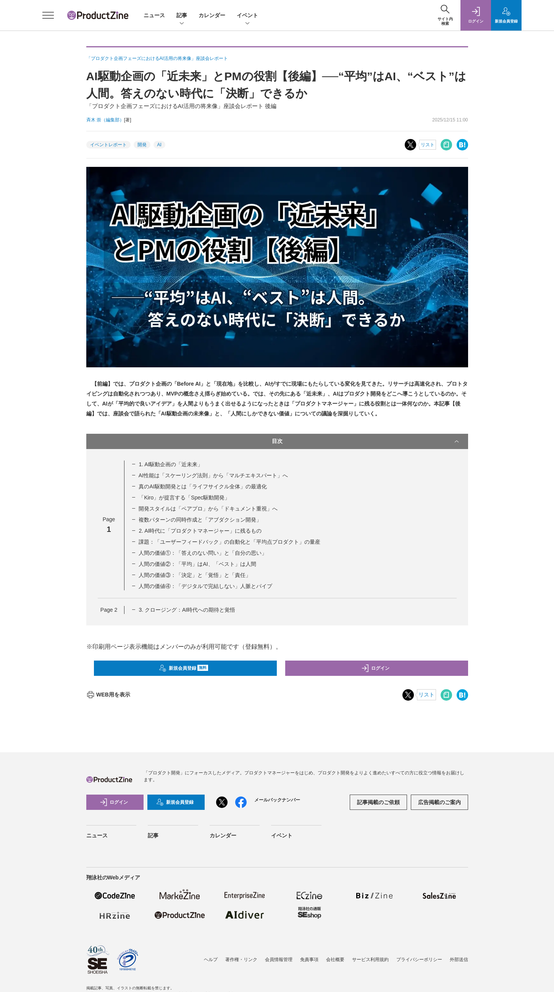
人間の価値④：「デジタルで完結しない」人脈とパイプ (205, 586)
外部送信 (459, 959)
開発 (142, 144)
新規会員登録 (183, 668)
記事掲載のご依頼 (378, 802)
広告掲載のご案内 (439, 802)
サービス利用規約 (370, 959)
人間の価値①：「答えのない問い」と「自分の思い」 (203, 553)
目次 (366, 441)
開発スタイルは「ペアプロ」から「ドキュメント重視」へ (208, 509)
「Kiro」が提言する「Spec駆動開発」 (184, 497)
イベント (247, 15)
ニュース (154, 15)
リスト (427, 144)
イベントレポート (108, 144)
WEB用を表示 (108, 694)
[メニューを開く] (48, 15)
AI (159, 144)
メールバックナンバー (277, 800)
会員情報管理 (278, 959)
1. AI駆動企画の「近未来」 (171, 464)
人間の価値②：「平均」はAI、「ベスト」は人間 (197, 564)
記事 (181, 15)
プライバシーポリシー (419, 959)
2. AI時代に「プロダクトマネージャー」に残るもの (200, 531)
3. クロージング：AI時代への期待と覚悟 (187, 610)
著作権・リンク (241, 959)
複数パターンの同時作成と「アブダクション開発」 (200, 520)
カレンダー (212, 15)
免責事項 (309, 959)
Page (108, 610)
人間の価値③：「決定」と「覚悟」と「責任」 (195, 575)
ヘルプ (211, 959)
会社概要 (335, 959)
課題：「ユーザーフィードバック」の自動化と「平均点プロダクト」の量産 (229, 542)
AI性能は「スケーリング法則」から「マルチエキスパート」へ (213, 475)
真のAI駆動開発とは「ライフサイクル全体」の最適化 (203, 486)
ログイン (375, 668)
